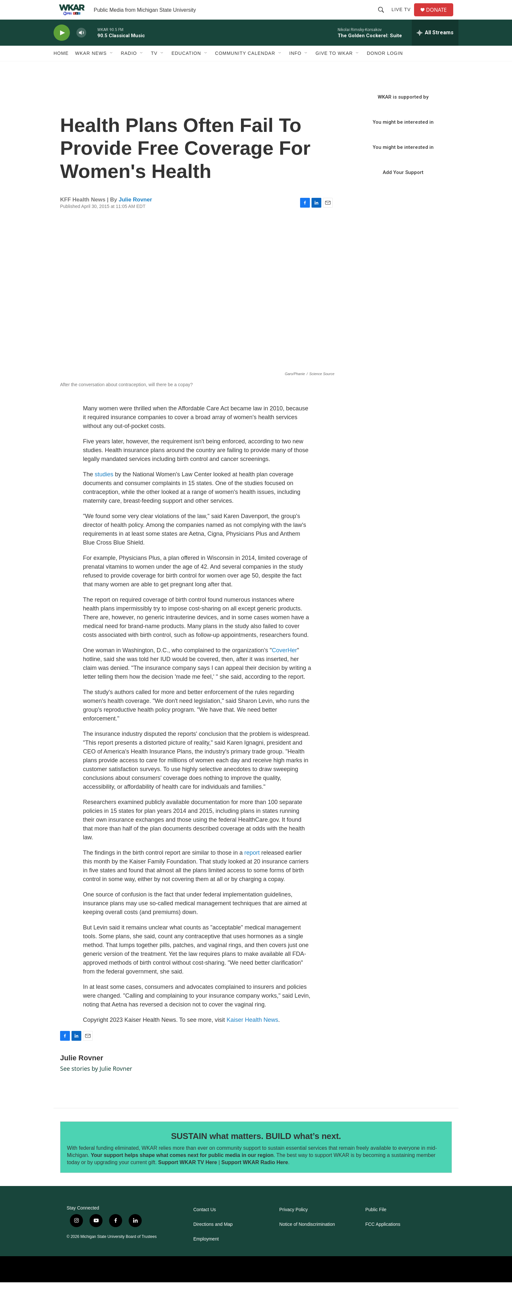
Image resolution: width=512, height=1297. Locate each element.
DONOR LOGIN (385, 68)
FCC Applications (382, 1239)
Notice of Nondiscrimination (307, 1239)
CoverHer (284, 665)
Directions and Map (213, 1239)
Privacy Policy (293, 1224)
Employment (206, 1253)
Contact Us (204, 1224)
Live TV (403, 17)
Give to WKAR (334, 68)
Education (186, 68)
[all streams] (435, 47)
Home (61, 68)
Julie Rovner (135, 214)
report (252, 867)
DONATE (440, 17)
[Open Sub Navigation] (111, 68)
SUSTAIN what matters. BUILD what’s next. (256, 1151)
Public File (376, 1224)
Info (295, 68)
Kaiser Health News (252, 1034)
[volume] (81, 47)
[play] (61, 47)
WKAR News (91, 68)
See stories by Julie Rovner (96, 1083)
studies (104, 489)
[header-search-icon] (383, 17)
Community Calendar (245, 68)
